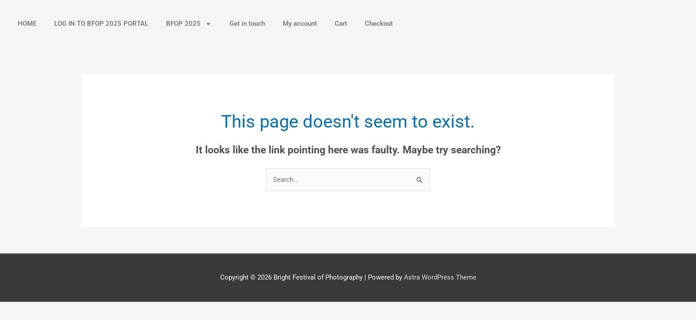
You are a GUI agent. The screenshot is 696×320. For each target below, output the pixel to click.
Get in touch (247, 24)
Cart (341, 24)
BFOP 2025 (189, 24)
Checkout (379, 24)
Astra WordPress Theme (440, 277)
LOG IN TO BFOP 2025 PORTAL (101, 24)
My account (300, 24)
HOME (27, 24)
